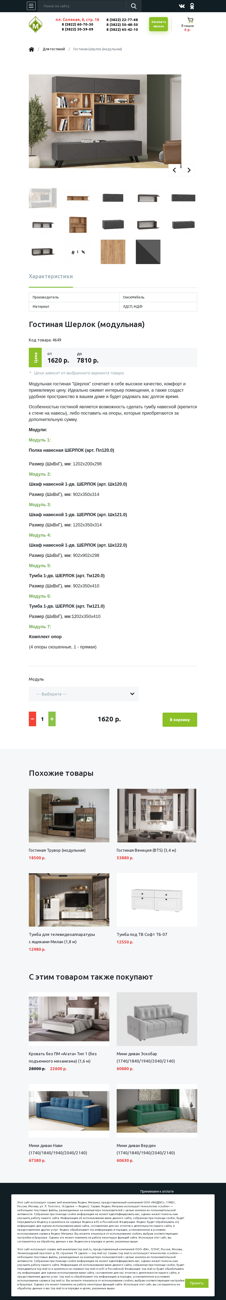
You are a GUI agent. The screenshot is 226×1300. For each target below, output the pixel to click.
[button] (174, 170)
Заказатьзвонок (158, 24)
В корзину (180, 718)
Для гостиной (54, 49)
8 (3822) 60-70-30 (77, 24)
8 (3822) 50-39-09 (77, 29)
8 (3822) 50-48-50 (122, 24)
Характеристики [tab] (51, 276)
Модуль (36, 679)
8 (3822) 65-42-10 (122, 29)
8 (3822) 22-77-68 (122, 20)
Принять (197, 1283)
